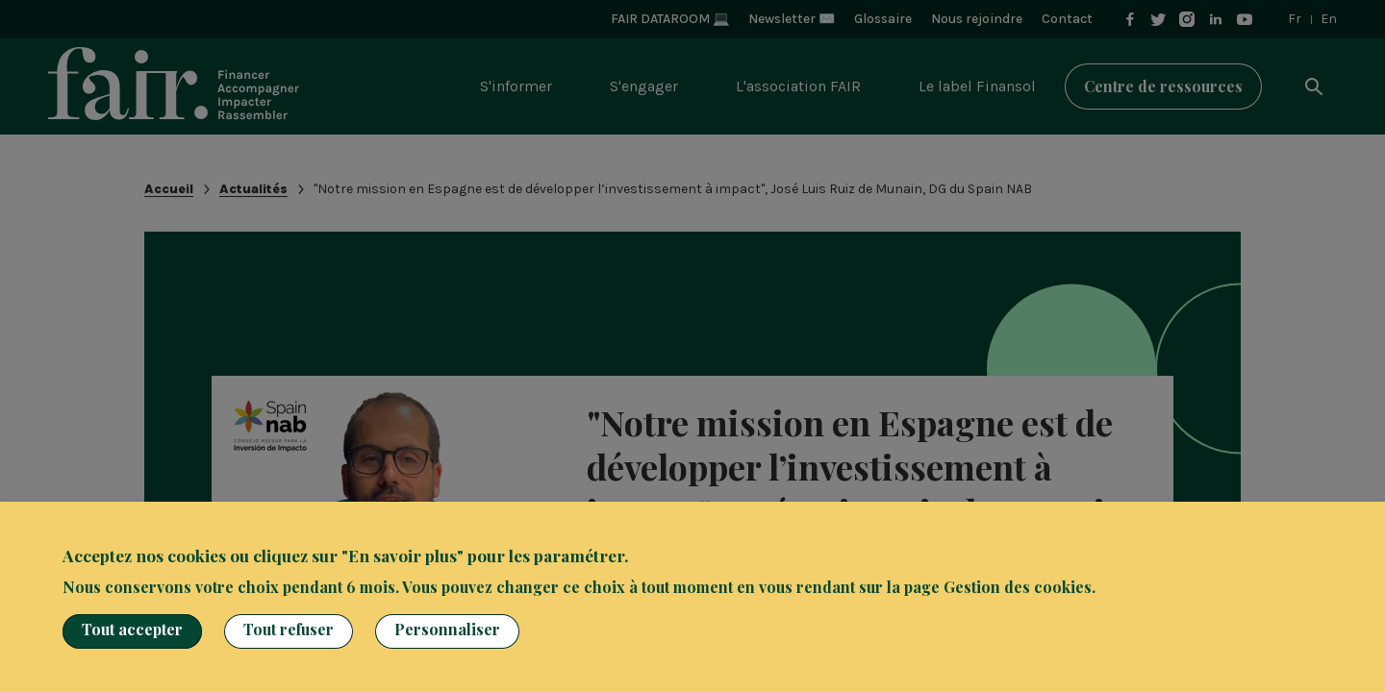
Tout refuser (288, 629)
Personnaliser (447, 629)
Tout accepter (132, 629)
